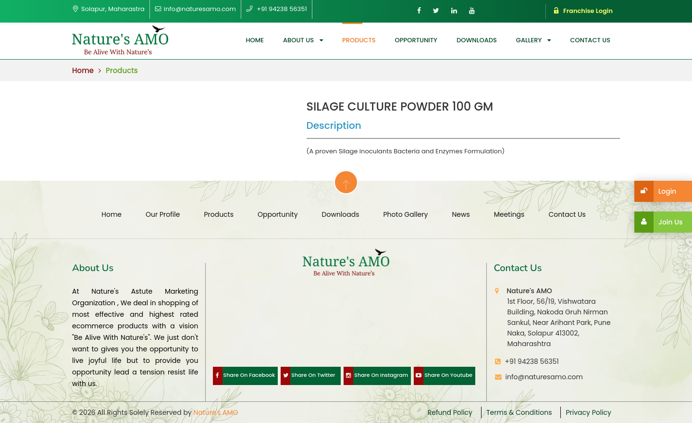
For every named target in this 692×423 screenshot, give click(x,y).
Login (655, 191)
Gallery (529, 40)
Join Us (658, 222)
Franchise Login (583, 10)
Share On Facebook (244, 376)
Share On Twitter (308, 376)
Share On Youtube (443, 376)
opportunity (416, 40)
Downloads (477, 40)
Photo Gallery (405, 214)
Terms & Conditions (519, 412)
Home (255, 40)
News (461, 214)
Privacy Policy (588, 412)
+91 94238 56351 (532, 361)
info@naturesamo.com (542, 377)
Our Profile (163, 214)
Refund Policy (450, 412)
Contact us (590, 40)
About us (298, 40)
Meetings (509, 214)
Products (359, 40)
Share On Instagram (376, 376)
